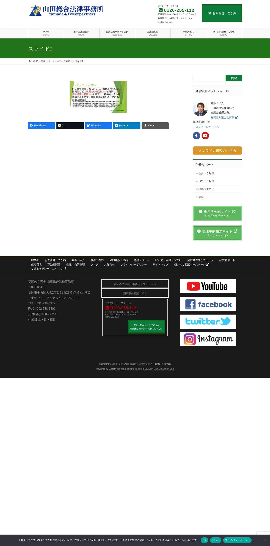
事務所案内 (97, 259)
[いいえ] (265, 540)
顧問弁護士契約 (119, 259)
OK (204, 540)
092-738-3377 (46, 302)
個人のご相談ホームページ (191, 263)
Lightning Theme (133, 368)
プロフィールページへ (206, 126)
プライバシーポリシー (134, 263)
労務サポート (205, 163)
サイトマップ (160, 263)
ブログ (94, 263)
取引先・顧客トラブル (168, 259)
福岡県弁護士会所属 (224, 117)
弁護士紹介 (78, 259)
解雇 (201, 196)
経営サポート (227, 259)
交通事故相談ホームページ (49, 268)
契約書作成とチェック (200, 259)
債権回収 (36, 263)
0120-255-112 (70, 297)
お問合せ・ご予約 (221, 13)
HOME (35, 259)
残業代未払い (206, 188)
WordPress (114, 368)
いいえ (215, 540)
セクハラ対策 (206, 172)
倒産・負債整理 (75, 263)
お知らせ (109, 263)
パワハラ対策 (206, 180)
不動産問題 (54, 263)
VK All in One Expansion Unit (159, 368)
